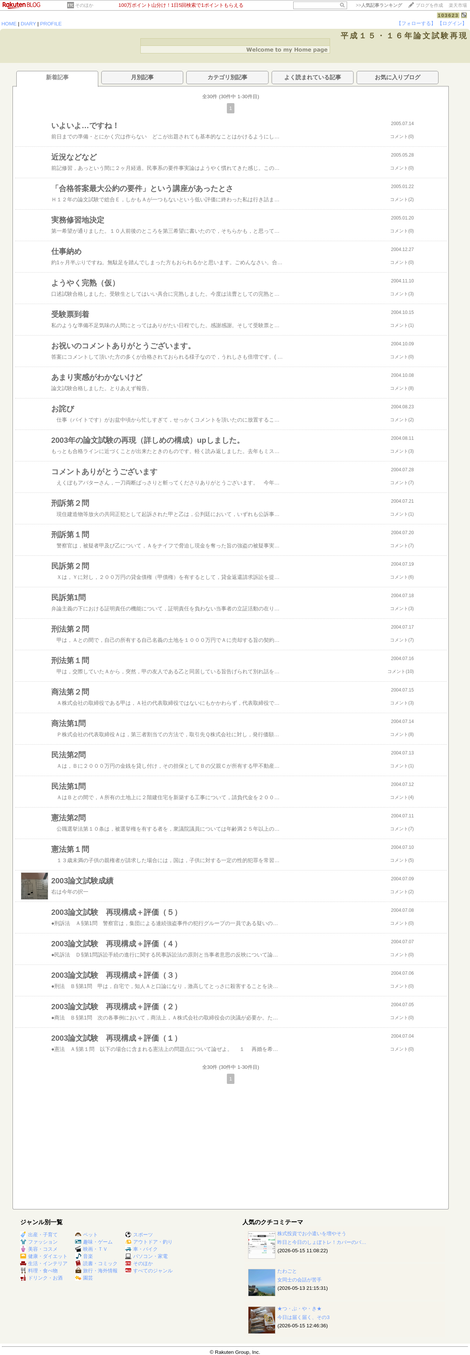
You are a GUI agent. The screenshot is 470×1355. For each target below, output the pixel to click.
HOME (9, 24)
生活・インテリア (44, 1263)
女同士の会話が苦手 (299, 1280)
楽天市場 (458, 5)
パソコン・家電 (146, 1256)
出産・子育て (39, 1234)
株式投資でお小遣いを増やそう (311, 1233)
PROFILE (51, 24)
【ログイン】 (452, 23)
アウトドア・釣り (149, 1242)
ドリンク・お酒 (41, 1278)
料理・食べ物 (39, 1270)
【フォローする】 (416, 23)
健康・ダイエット (44, 1256)
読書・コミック (96, 1263)
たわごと (287, 1271)
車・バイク (141, 1249)
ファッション (39, 1242)
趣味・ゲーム (94, 1242)
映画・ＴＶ (91, 1249)
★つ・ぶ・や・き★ (299, 1308)
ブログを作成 (429, 5)
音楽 (84, 1256)
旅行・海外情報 (96, 1270)
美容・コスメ (39, 1249)
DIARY (28, 24)
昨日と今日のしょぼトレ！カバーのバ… (321, 1242)
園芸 (84, 1278)
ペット (86, 1234)
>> (379, 5)
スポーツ (139, 1234)
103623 (448, 15)
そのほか (84, 5)
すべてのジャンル (149, 1270)
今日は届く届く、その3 (303, 1317)
